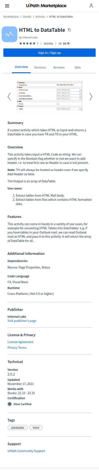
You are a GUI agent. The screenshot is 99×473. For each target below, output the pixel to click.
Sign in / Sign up (49, 53)
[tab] (21, 68)
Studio (27, 16)
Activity (40, 16)
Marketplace (11, 16)
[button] (18, 427)
